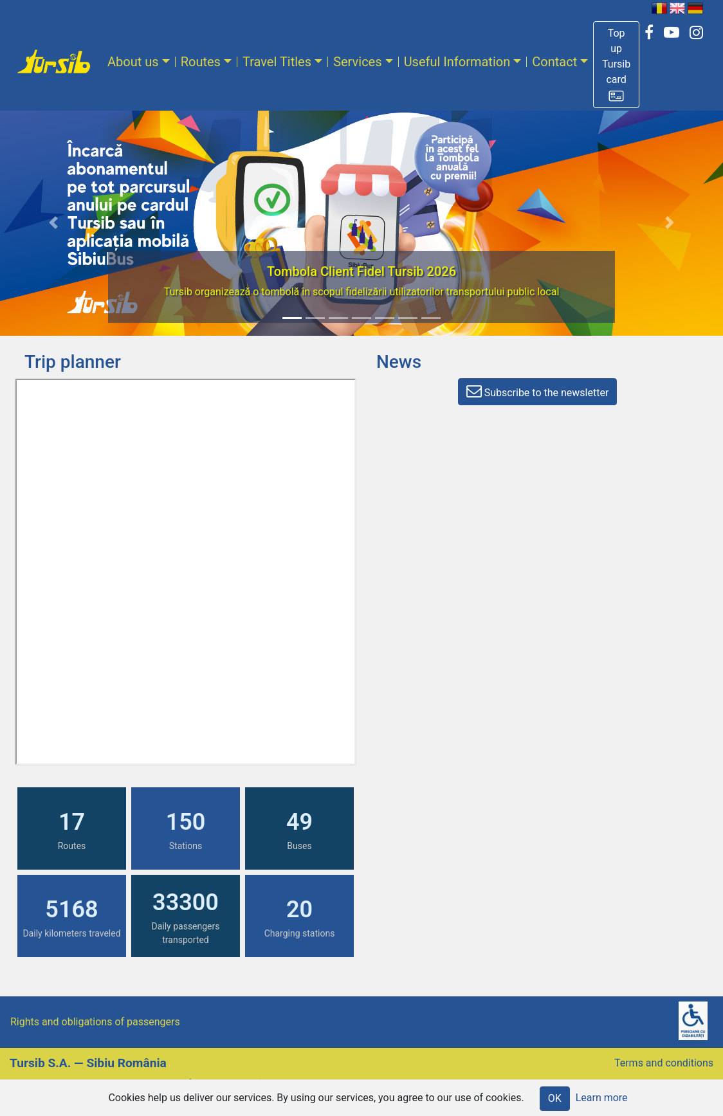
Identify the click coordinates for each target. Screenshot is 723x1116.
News (398, 361)
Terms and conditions (663, 1063)
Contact (554, 62)
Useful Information (457, 62)
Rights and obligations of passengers (95, 1022)
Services (357, 62)
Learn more (602, 1098)
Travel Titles (277, 62)
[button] (616, 64)
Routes (201, 62)
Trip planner (72, 361)
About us (133, 62)
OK (555, 1098)
